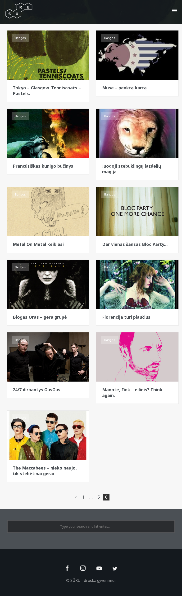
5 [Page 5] (98, 497)
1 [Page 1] (83, 497)
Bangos (20, 38)
